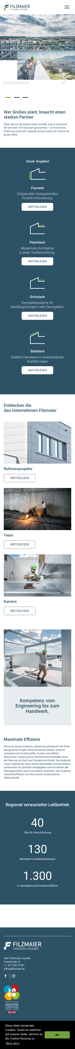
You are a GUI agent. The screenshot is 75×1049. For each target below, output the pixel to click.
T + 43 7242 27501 (14, 965)
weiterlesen (37, 207)
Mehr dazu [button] (12, 1043)
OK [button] (57, 1034)
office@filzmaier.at (14, 968)
